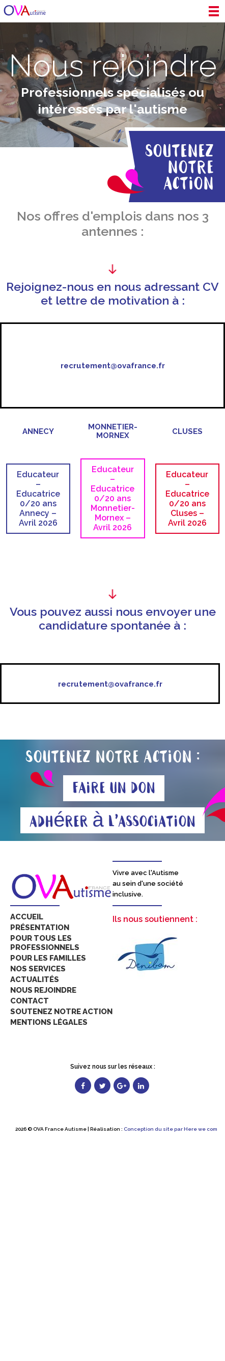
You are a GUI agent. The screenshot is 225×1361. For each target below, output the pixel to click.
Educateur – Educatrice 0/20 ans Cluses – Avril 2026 (187, 499)
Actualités (34, 979)
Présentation (39, 927)
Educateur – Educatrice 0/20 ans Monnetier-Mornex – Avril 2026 (113, 498)
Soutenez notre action (61, 1011)
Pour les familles (48, 958)
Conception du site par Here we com (170, 1129)
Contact (29, 1000)
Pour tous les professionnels (44, 943)
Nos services (38, 968)
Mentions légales (49, 1022)
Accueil (26, 916)
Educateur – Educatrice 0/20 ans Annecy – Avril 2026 (38, 499)
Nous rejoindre (43, 990)
